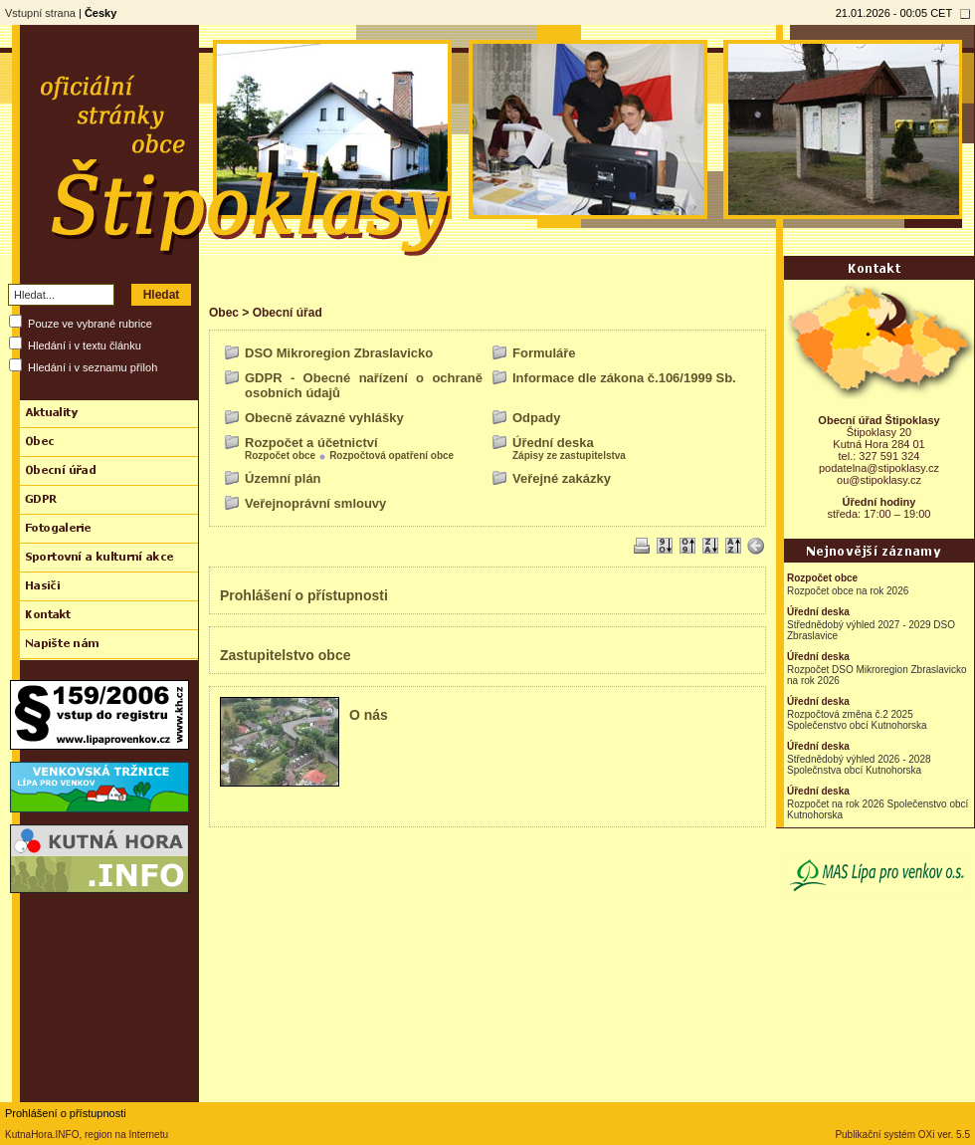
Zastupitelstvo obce (285, 655)
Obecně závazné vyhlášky (324, 417)
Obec (224, 313)
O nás (368, 715)
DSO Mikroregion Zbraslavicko (339, 352)
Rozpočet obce (280, 455)
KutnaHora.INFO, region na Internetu (86, 1134)
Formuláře (544, 352)
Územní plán (283, 478)
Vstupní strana (40, 13)
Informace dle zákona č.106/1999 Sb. (624, 377)
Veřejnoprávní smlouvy (315, 503)
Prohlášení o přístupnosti (304, 595)
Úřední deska (553, 442)
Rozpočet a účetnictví (311, 442)
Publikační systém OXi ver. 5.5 (902, 1134)
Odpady (536, 417)
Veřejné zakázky (561, 478)
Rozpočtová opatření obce (391, 455)
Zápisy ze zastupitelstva (569, 455)
